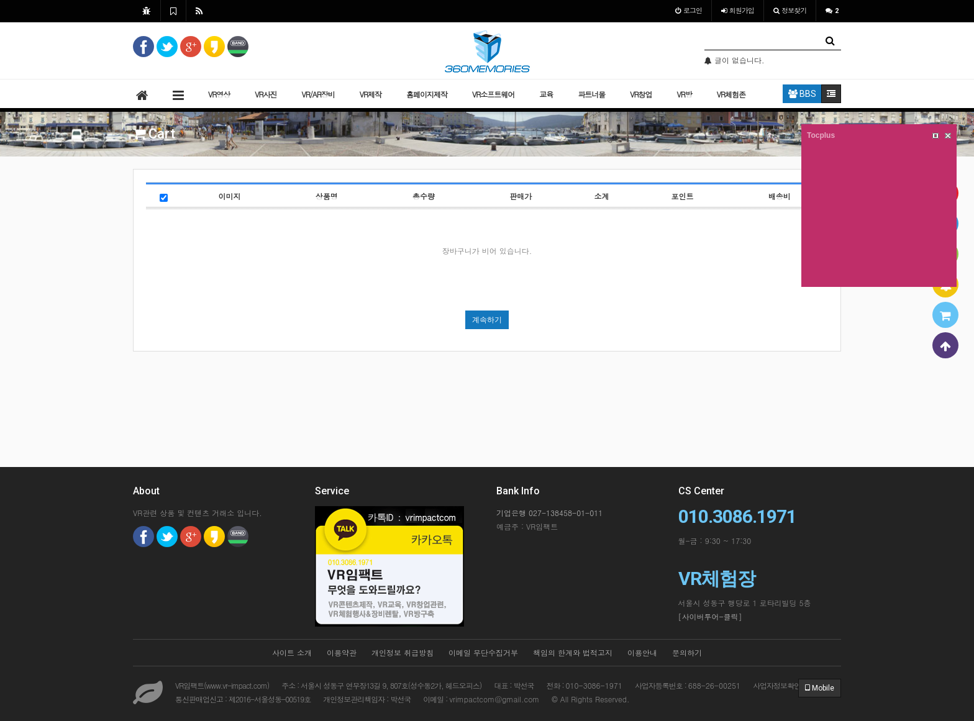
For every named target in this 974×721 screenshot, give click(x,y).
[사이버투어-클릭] (710, 616)
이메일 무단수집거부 (483, 652)
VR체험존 (731, 94)
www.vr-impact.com (236, 685)
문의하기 (687, 652)
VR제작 (370, 94)
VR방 (683, 94)
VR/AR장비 (317, 94)
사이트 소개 (292, 652)
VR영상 (219, 94)
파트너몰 (591, 94)
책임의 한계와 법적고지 (572, 652)
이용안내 (642, 652)
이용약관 (342, 652)
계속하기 (487, 319)
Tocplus (821, 135)
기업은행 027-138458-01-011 (549, 512)
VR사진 (265, 94)
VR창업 (641, 94)
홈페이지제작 (426, 94)
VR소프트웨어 (493, 94)
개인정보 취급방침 (402, 652)
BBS (802, 94)
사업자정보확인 (777, 685)
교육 (546, 94)
